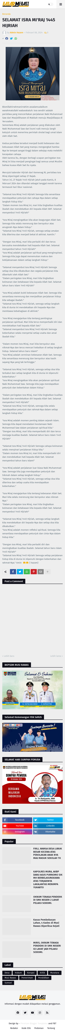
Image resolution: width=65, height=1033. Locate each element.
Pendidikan (43, 977)
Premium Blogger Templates (34, 1023)
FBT (54, 1023)
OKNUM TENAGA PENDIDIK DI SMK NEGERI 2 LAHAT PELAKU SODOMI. (47, 900)
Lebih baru (9, 656)
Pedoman (39, 1028)
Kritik (42, 972)
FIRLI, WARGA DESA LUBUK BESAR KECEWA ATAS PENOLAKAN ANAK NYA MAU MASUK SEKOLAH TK (47, 853)
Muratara (54, 972)
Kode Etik (26, 1028)
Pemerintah (27, 977)
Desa (7, 972)
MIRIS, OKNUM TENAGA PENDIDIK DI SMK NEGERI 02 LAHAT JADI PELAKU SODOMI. (47, 947)
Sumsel (8, 982)
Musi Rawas (10, 977)
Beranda (6, 14)
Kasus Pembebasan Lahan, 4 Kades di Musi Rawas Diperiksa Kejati (46, 923)
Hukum (18, 972)
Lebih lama (55, 656)
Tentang (51, 1028)
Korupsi (30, 972)
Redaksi (14, 1028)
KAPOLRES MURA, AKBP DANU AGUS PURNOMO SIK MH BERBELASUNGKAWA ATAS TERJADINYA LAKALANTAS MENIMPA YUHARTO (47, 879)
